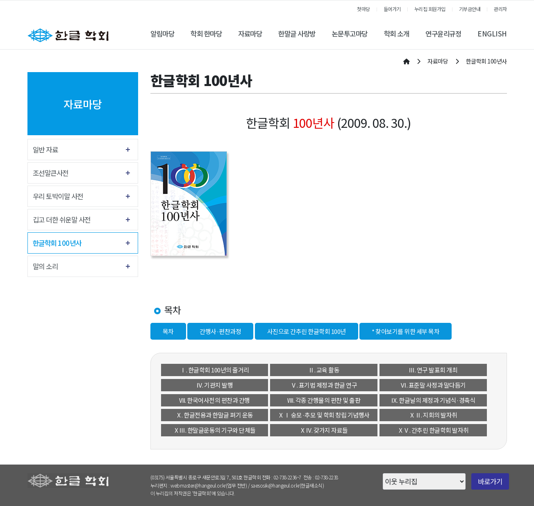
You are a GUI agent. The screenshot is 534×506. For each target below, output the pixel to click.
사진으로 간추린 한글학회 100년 (306, 331)
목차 (168, 331)
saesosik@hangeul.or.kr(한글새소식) (287, 485)
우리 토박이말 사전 (58, 196)
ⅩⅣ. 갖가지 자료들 (324, 430)
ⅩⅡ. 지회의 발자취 (433, 415)
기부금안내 (470, 8)
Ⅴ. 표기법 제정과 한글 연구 (324, 385)
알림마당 (162, 34)
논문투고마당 (350, 34)
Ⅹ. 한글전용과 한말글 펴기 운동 (214, 415)
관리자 (500, 8)
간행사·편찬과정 (220, 331)
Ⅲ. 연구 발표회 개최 (433, 369)
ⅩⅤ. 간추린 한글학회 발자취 (433, 430)
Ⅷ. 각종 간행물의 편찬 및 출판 (323, 400)
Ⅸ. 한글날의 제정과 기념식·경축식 (433, 400)
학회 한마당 (206, 34)
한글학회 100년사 (57, 243)
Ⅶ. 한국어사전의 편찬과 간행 (214, 400)
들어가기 (392, 8)
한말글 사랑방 (297, 34)
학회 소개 (396, 34)
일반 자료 (45, 149)
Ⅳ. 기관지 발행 (214, 385)
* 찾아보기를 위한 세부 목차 (405, 331)
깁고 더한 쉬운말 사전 (62, 220)
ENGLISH (492, 34)
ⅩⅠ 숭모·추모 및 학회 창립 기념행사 (324, 415)
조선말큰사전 (50, 173)
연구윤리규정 (443, 34)
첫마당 (363, 8)
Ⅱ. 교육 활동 (323, 369)
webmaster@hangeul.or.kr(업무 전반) (208, 485)
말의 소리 (45, 266)
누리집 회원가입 (429, 8)
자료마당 (250, 34)
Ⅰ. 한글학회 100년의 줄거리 (214, 369)
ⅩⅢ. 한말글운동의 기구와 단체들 (214, 430)
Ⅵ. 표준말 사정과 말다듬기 (433, 385)
